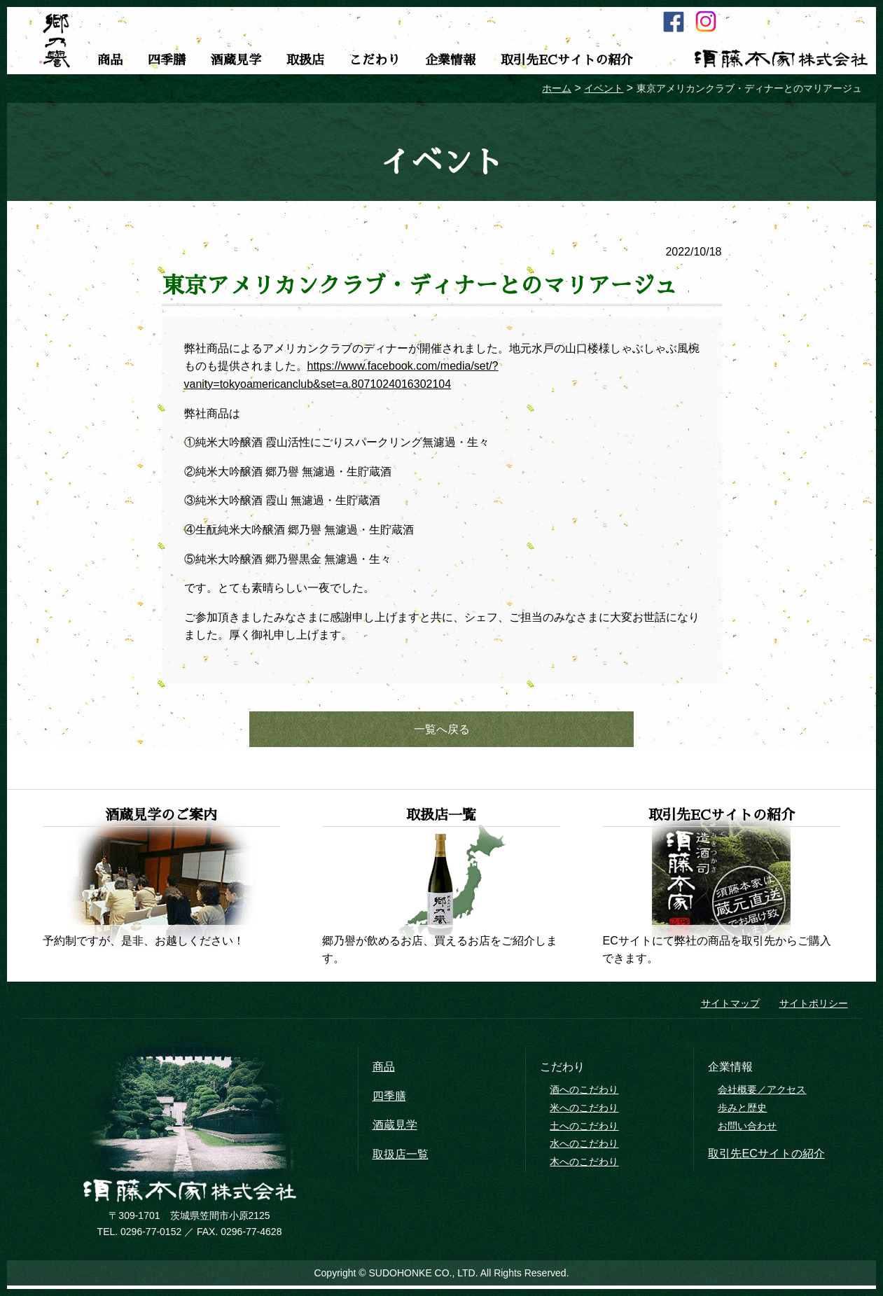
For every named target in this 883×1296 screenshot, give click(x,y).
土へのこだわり (584, 1128)
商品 (110, 60)
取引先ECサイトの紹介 (567, 60)
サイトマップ (730, 1006)
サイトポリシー (813, 1006)
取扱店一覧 (401, 1158)
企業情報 (450, 60)
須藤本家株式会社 (781, 59)
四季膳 (167, 60)
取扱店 (305, 60)
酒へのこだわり (584, 1092)
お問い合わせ (747, 1128)
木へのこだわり (584, 1165)
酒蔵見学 (236, 60)
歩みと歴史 (742, 1110)
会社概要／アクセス (762, 1092)
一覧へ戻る (442, 731)
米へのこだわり (584, 1110)
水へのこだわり (584, 1146)
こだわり (374, 60)
